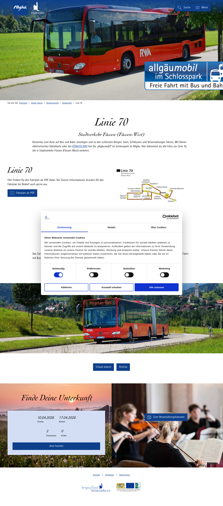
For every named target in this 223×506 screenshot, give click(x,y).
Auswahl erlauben (111, 287)
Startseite (23, 103)
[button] (22, 193)
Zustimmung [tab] (64, 227)
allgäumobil (67, 103)
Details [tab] (112, 227)
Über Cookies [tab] (158, 227)
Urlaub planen (37, 103)
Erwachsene (51, 436)
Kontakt (96, 475)
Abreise (62, 422)
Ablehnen (66, 287)
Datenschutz (124, 475)
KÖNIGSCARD (79, 146)
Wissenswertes (52, 103)
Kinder (64, 436)
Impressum (109, 475)
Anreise (40, 422)
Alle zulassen (156, 287)
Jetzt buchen (56, 446)
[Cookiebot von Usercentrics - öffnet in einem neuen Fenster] (165, 217)
